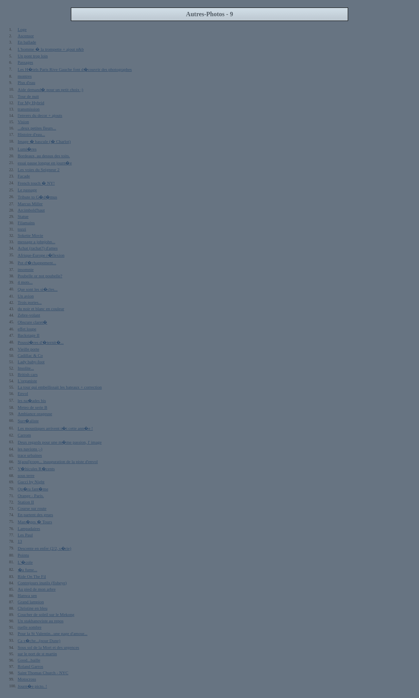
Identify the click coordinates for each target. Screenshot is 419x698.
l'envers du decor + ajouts (40, 115)
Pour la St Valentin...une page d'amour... (53, 633)
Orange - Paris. (31, 495)
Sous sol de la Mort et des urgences (48, 647)
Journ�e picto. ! (32, 686)
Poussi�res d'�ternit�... (41, 342)
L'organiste (27, 380)
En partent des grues (35, 514)
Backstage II (29, 335)
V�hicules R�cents (36, 468)
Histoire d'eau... (31, 134)
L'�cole (25, 562)
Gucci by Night (31, 481)
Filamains (26, 222)
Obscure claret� (33, 322)
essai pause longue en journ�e (45, 162)
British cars (28, 374)
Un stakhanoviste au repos (41, 620)
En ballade (27, 42)
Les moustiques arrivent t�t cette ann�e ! (55, 428)
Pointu (23, 555)
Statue (23, 216)
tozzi (22, 229)
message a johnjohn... (36, 241)
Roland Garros (30, 666)
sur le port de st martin (37, 653)
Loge (22, 29)
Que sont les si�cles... (38, 289)
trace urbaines (30, 455)
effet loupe (27, 328)
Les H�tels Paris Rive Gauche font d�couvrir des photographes (75, 69)
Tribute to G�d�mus (37, 197)
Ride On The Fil (32, 576)
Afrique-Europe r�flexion (41, 255)
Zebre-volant (29, 315)
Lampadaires (29, 528)
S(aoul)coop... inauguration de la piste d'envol (58, 461)
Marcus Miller (30, 203)
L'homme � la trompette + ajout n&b (51, 49)
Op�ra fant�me (33, 488)
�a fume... (27, 569)
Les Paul (25, 534)
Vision (23, 121)
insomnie (26, 269)
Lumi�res (27, 149)
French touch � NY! (36, 183)
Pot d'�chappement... (37, 262)
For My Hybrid (31, 102)
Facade (24, 176)
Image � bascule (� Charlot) (44, 141)
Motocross (27, 679)
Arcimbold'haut (31, 210)
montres (25, 76)
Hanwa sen (27, 595)
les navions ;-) (30, 448)
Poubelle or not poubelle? (40, 275)
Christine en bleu (33, 608)
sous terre (26, 475)
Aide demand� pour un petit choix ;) (51, 89)
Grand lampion (31, 601)
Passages (25, 62)
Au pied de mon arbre (37, 589)
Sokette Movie (30, 235)
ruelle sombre (30, 627)
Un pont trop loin (33, 55)
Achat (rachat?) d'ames (38, 248)
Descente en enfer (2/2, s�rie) (44, 548)
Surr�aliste (28, 420)
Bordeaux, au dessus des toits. (44, 155)
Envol (23, 393)
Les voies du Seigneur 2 (39, 169)
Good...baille (29, 660)
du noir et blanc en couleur (41, 308)
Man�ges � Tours (35, 521)
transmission (29, 109)
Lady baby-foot (31, 361)
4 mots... (25, 282)
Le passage (27, 189)
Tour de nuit (28, 96)
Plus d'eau (26, 82)
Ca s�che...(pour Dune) (39, 640)
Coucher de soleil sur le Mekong (46, 614)
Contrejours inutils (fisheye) (42, 582)
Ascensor (26, 35)
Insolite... (26, 368)
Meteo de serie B (33, 407)
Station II (26, 502)
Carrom (24, 435)
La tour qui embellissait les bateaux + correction (60, 387)
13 (20, 541)
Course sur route (32, 508)
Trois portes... (30, 302)
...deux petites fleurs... (37, 128)
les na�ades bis (32, 400)
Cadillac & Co (30, 355)
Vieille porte (29, 349)
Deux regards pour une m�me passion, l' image (60, 442)
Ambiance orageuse (35, 413)
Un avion (26, 296)
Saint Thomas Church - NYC (43, 672)
